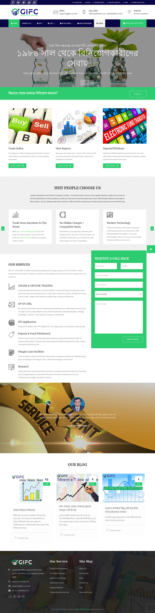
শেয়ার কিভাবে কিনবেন (24, 510)
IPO (40, 23)
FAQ (125, 2)
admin (27, 538)
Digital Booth (113, 2)
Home (14, 23)
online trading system (28, 231)
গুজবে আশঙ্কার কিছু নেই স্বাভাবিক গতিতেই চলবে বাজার (121, 510)
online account (25, 237)
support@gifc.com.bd (68, 13)
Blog (87, 2)
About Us (27, 23)
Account (133, 23)
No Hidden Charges (57, 573)
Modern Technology (58, 578)
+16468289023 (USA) (114, 13)
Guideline (77, 2)
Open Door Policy (57, 582)
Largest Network (56, 587)
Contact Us (83, 582)
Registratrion (84, 23)
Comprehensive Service (59, 592)
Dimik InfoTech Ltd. (82, 609)
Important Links (85, 592)
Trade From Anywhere (59, 568)
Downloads (98, 2)
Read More (17, 166)
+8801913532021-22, (97, 13)
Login (99, 23)
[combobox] (119, 294)
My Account (66, 23)
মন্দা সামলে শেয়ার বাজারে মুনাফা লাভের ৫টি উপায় (75, 508)
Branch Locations (141, 13)
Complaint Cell (137, 2)
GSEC (51, 23)
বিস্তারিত (138, 94)
